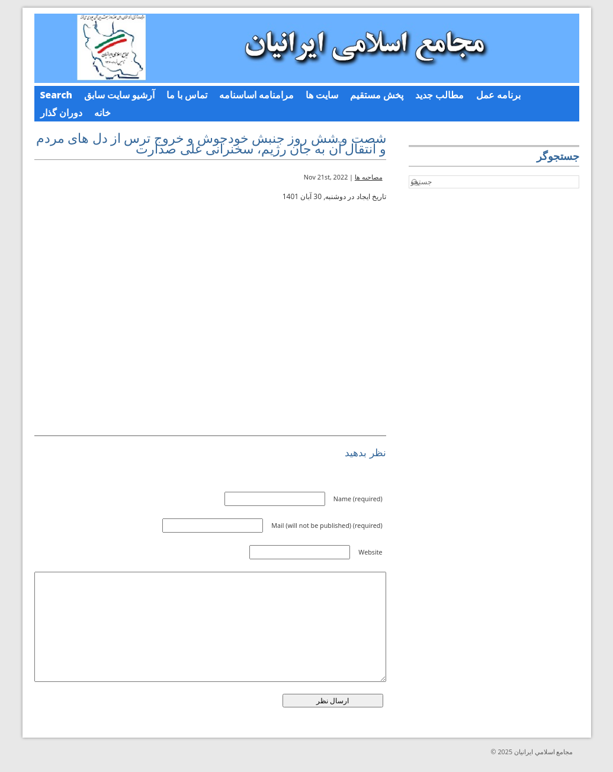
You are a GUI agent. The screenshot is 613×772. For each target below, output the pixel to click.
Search (56, 94)
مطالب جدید (439, 94)
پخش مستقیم (376, 94)
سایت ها (322, 94)
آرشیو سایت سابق (119, 94)
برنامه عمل (498, 94)
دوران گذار (61, 112)
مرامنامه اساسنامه (256, 94)
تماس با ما (186, 94)
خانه (102, 112)
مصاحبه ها (369, 176)
